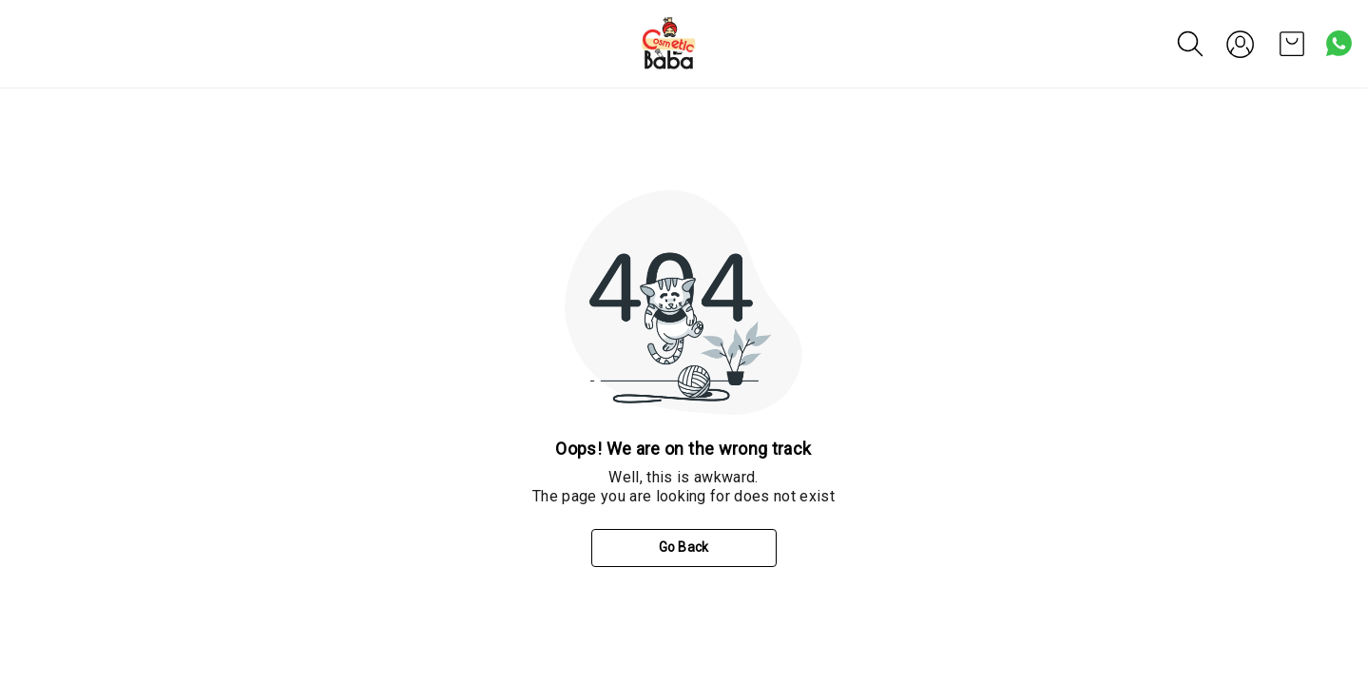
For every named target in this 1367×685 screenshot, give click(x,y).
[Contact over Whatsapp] (1339, 43)
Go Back (683, 547)
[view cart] (1292, 43)
